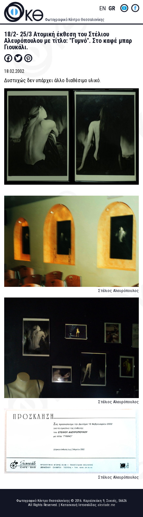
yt (124, 8)
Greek (111, 8)
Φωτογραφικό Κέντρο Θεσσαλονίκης (74, 19)
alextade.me (106, 505)
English (102, 8)
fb (135, 8)
